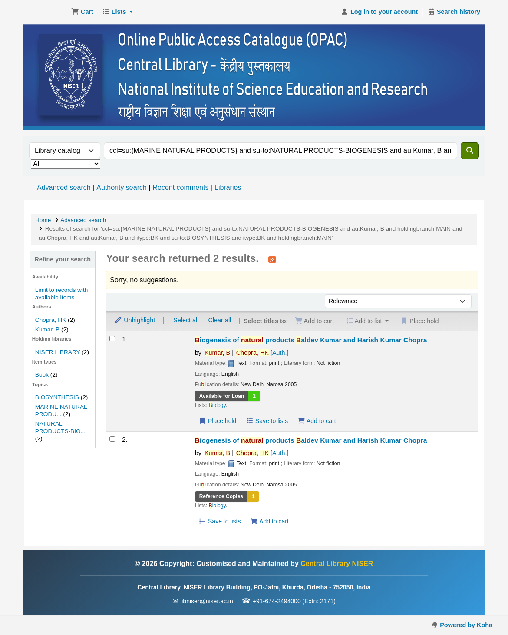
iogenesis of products (311, 340)
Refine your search (62, 259)
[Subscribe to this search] (272, 259)
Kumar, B (47, 329)
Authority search (121, 187)
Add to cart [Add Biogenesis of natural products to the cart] (316, 420)
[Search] (470, 150)
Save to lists (267, 420)
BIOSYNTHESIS (57, 397)
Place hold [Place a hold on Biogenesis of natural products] (218, 420)
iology (217, 405)
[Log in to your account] (379, 12)
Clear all (219, 320)
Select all (185, 320)
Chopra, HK (50, 320)
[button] (82, 12)
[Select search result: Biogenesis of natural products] (112, 338)
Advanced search (64, 187)
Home (43, 220)
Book (42, 374)
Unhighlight (134, 320)
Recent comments (180, 187)
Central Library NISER (46, 12)
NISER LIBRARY (57, 352)
